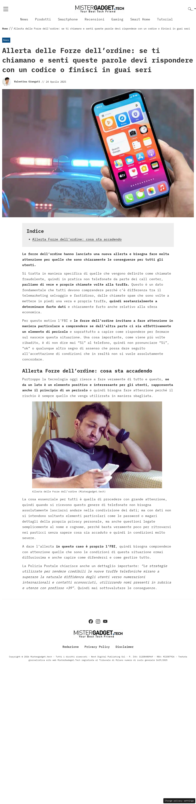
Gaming (117, 19)
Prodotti (43, 19)
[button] (192, 9)
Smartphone (68, 19)
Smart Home (140, 19)
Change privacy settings (179, 800)
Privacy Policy (97, 646)
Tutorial (165, 19)
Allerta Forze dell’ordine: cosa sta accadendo (77, 239)
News (24, 19)
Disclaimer (125, 646)
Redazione (70, 646)
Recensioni (94, 19)
